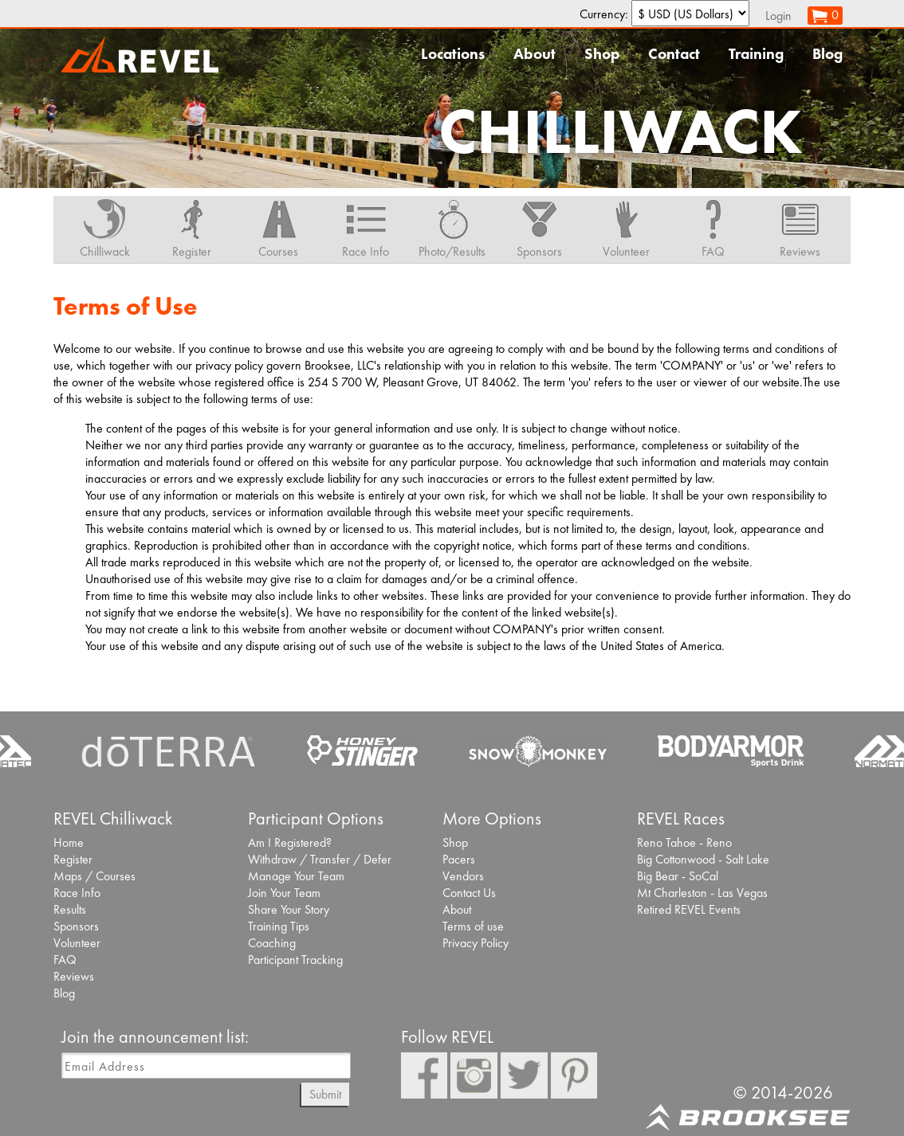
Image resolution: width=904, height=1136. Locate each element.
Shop (601, 54)
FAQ (65, 959)
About (534, 54)
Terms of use (473, 926)
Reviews (73, 976)
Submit (325, 1094)
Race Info (76, 892)
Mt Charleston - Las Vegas (702, 892)
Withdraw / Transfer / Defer (319, 859)
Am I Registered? (290, 842)
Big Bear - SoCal (677, 876)
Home (68, 842)
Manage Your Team (296, 876)
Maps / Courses (94, 876)
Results (69, 909)
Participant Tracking (295, 959)
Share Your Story (288, 909)
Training (756, 54)
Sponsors (76, 926)
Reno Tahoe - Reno (684, 842)
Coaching (272, 942)
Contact (674, 54)
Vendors (463, 876)
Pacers (458, 859)
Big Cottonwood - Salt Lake (703, 859)
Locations (453, 54)
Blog (827, 54)
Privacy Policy (475, 942)
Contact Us (469, 892)
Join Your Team (284, 892)
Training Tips (278, 926)
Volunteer (76, 942)
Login (778, 15)
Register (72, 859)
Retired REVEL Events (689, 909)
